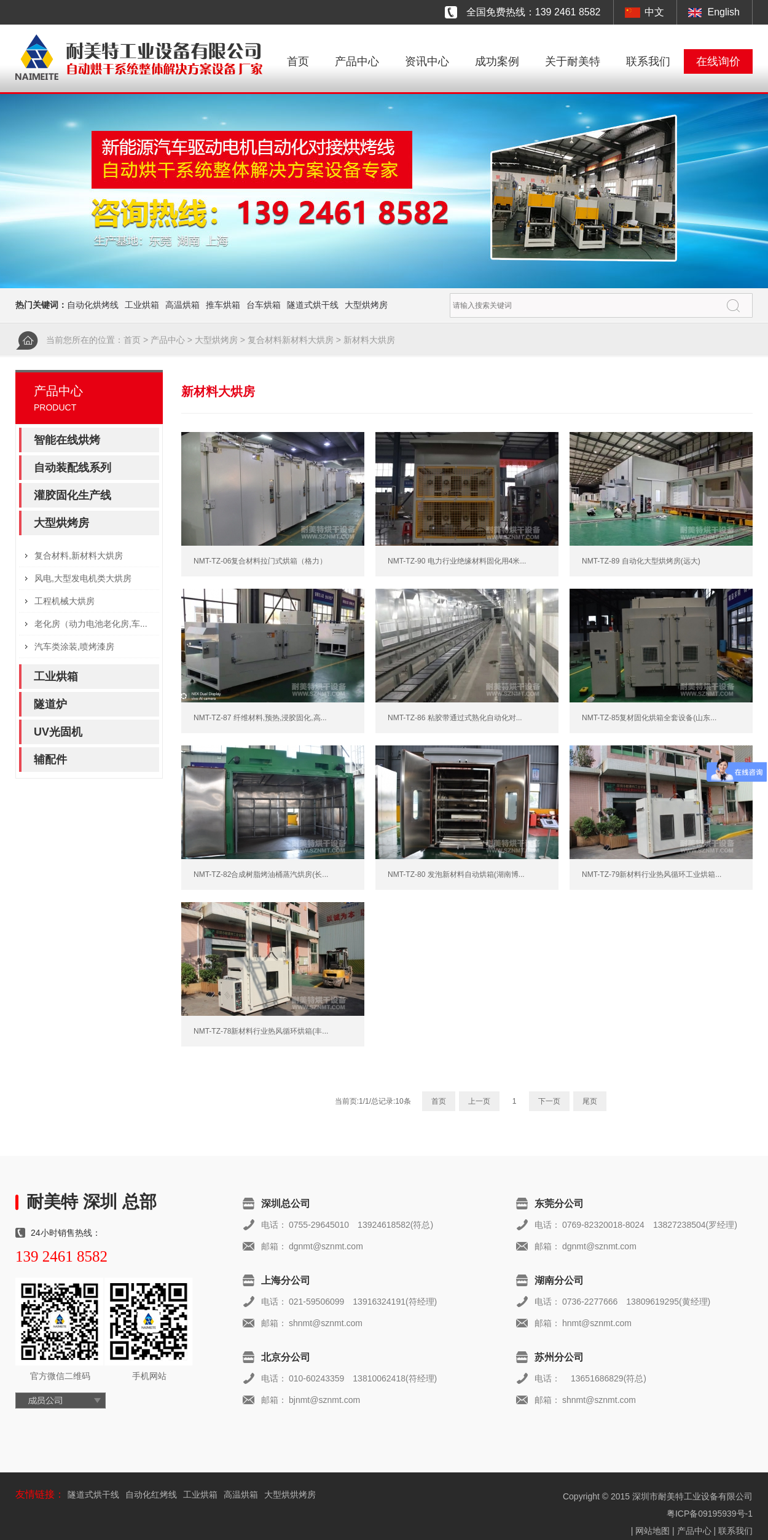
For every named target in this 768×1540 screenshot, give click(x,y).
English (724, 12)
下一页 (549, 1101)
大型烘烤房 (366, 305)
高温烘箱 (182, 305)
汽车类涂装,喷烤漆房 (74, 646)
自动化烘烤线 (93, 305)
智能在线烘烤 (67, 440)
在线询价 (718, 61)
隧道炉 (50, 704)
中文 (654, 12)
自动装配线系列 (72, 468)
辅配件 (50, 759)
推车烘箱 (223, 305)
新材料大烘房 (369, 340)
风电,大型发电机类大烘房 (82, 578)
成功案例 (497, 61)
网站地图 (652, 1531)
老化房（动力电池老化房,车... (90, 624)
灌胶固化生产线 (72, 495)
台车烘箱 (263, 305)
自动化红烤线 (151, 1494)
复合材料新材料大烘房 (291, 340)
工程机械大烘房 (64, 601)
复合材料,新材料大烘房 (78, 555)
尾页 (589, 1101)
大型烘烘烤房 (290, 1494)
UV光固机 (58, 732)
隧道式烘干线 (313, 305)
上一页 (479, 1101)
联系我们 (648, 61)
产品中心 (357, 61)
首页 (298, 61)
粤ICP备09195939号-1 (710, 1513)
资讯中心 (427, 61)
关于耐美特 (572, 61)
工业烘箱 (142, 305)
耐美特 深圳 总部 (91, 1201)
